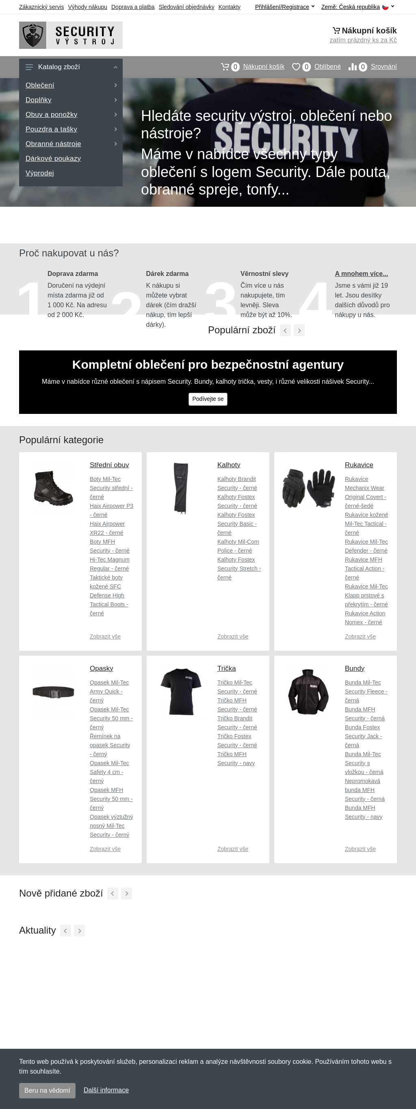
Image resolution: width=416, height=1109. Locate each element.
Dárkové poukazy (53, 158)
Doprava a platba (133, 7)
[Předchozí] (285, 330)
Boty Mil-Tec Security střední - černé (111, 488)
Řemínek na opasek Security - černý (110, 745)
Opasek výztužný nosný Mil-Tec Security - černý (111, 826)
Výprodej (40, 173)
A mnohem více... (361, 273)
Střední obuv (109, 465)
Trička (226, 668)
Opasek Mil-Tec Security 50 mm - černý (111, 718)
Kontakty (229, 7)
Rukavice (359, 465)
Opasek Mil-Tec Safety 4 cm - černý (109, 772)
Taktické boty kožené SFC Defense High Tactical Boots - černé (109, 595)
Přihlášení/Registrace (284, 7)
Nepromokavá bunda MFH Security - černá (365, 790)
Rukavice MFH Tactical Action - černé (364, 568)
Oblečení (71, 85)
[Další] (126, 893)
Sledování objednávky (186, 7)
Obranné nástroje (71, 144)
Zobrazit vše (105, 636)
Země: (357, 7)
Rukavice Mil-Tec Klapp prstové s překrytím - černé (366, 595)
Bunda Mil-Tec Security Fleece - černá (366, 691)
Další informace (106, 1090)
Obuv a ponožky (71, 114)
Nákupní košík (248, 66)
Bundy (354, 668)
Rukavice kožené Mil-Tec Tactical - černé (366, 524)
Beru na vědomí (47, 1090)
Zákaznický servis (41, 7)
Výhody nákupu (87, 7)
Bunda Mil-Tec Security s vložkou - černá (364, 763)
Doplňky (71, 100)
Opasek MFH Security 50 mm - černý (111, 799)
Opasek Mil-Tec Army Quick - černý (109, 691)
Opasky (101, 668)
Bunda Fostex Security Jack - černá (363, 736)
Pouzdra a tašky (71, 129)
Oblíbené (312, 66)
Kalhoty (228, 465)
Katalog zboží (71, 67)
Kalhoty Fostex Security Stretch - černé (239, 568)
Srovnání (369, 66)
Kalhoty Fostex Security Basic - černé (237, 524)
